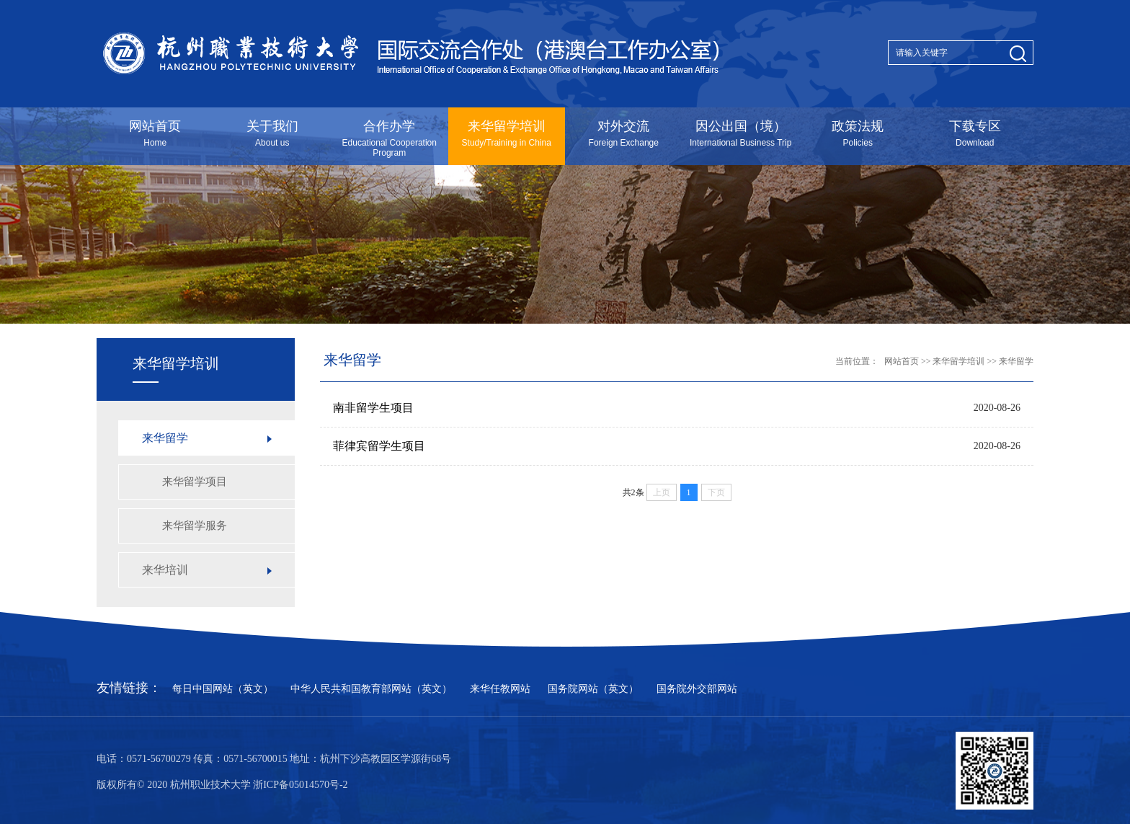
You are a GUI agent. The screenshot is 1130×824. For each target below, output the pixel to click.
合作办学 (389, 138)
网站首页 (155, 133)
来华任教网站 (500, 688)
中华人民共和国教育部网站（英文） (371, 688)
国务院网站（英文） (593, 688)
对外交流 (623, 133)
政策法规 (858, 133)
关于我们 (273, 133)
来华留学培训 (507, 133)
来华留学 (1016, 361)
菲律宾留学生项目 (379, 446)
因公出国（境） (741, 133)
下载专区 (975, 133)
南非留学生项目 (373, 408)
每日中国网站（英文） (222, 688)
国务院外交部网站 (697, 688)
